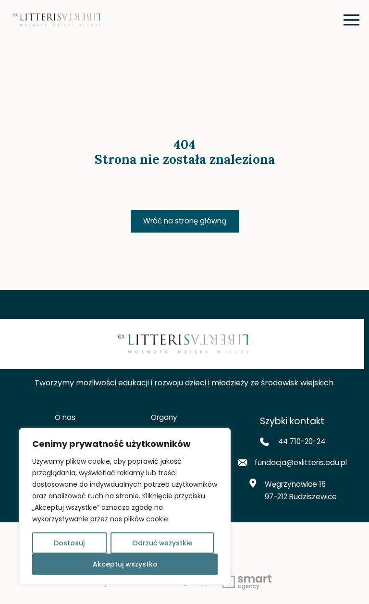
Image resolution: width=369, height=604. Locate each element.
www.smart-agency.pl (207, 585)
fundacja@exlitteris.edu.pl (292, 464)
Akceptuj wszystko (125, 564)
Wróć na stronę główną (184, 221)
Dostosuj (69, 543)
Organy (164, 418)
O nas (65, 418)
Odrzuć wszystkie (162, 543)
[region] (125, 506)
